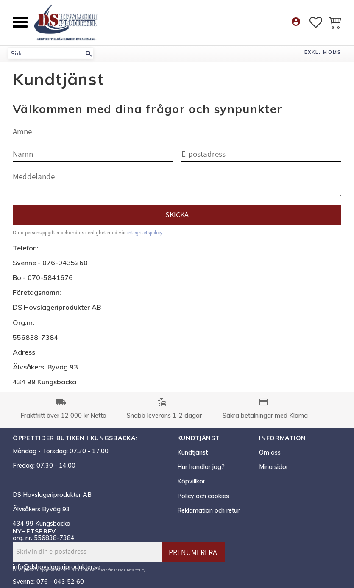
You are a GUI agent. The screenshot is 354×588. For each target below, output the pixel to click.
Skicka (177, 215)
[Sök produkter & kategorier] (46, 53)
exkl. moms (322, 52)
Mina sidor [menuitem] (273, 467)
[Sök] (88, 53)
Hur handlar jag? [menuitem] (201, 467)
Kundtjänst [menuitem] (192, 452)
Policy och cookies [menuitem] (203, 496)
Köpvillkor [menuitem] (191, 481)
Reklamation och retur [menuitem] (208, 510)
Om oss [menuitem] (270, 452)
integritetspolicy (144, 233)
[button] (20, 22)
